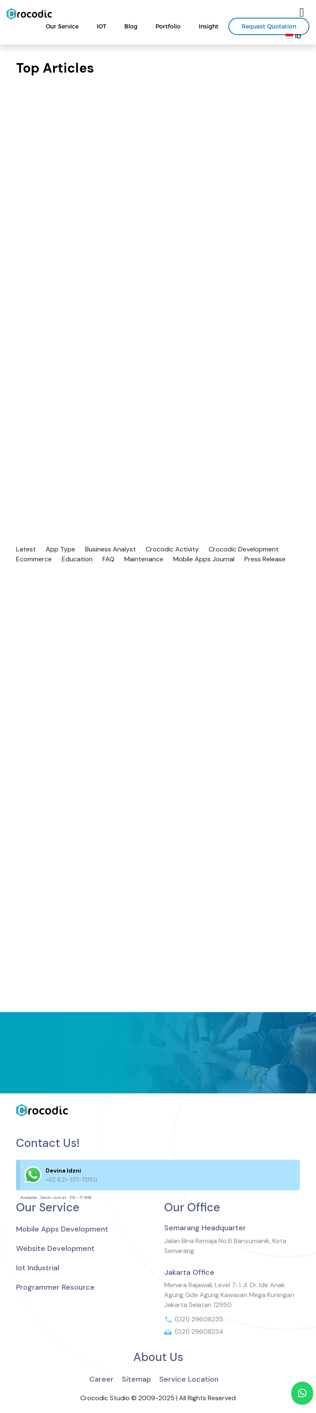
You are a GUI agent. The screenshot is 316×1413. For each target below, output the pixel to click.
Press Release (265, 559)
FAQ (108, 559)
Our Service (62, 26)
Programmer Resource (55, 1287)
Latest (26, 549)
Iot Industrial (37, 1268)
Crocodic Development (244, 549)
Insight (208, 26)
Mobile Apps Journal (204, 559)
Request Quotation (269, 26)
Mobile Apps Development (62, 1229)
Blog (130, 26)
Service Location (188, 1379)
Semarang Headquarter (205, 1228)
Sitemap (136, 1379)
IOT (101, 26)
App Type (60, 549)
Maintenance (143, 559)
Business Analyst (110, 549)
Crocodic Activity (172, 549)
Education (77, 559)
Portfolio (168, 26)
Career (101, 1379)
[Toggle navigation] (301, 12)
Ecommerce (34, 559)
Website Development (55, 1248)
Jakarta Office (189, 1272)
